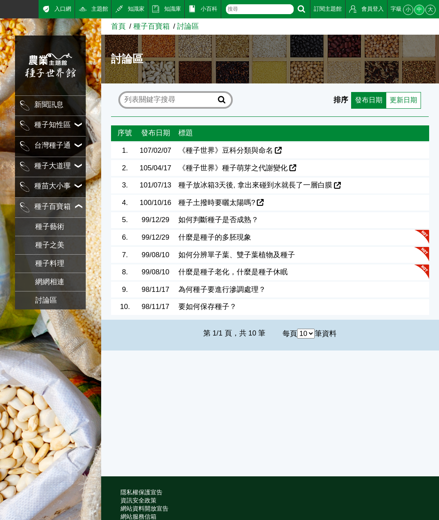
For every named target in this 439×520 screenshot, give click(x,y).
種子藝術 (49, 227)
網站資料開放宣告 (144, 508)
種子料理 (49, 263)
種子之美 (49, 245)
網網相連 (49, 282)
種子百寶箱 (151, 26)
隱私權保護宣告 (141, 492)
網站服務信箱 (138, 516)
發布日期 (366, 100)
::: (3, 8)
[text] (260, 9)
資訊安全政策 (138, 500)
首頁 (118, 26)
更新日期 (402, 100)
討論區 (46, 300)
